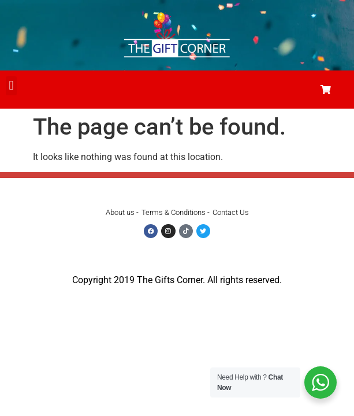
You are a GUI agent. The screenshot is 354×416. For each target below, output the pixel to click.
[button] (11, 85)
